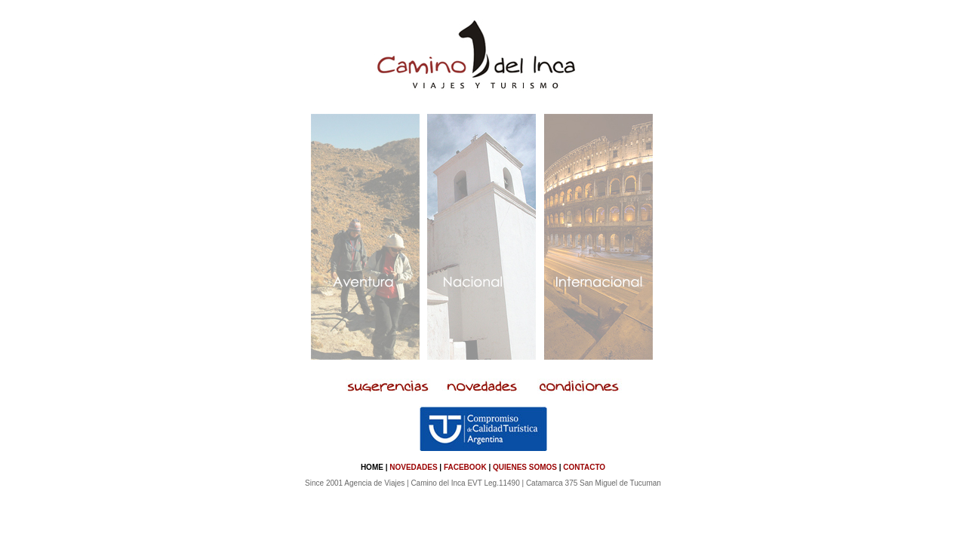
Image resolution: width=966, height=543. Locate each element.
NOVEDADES (413, 467)
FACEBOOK (465, 467)
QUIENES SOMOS (525, 467)
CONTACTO (584, 467)
